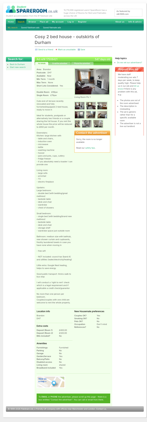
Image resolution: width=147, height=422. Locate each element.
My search (13, 27)
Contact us (101, 409)
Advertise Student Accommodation (44, 22)
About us (119, 22)
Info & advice (135, 22)
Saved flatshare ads (30, 27)
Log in (71, 22)
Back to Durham (17, 64)
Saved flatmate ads (52, 27)
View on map (51, 382)
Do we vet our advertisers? (129, 62)
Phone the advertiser (82, 63)
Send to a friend (45, 49)
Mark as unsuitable (67, 49)
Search (21, 22)
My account (58, 22)
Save (82, 49)
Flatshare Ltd (27, 409)
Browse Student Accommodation (32, 22)
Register (82, 22)
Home (11, 22)
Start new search (18, 67)
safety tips (90, 148)
